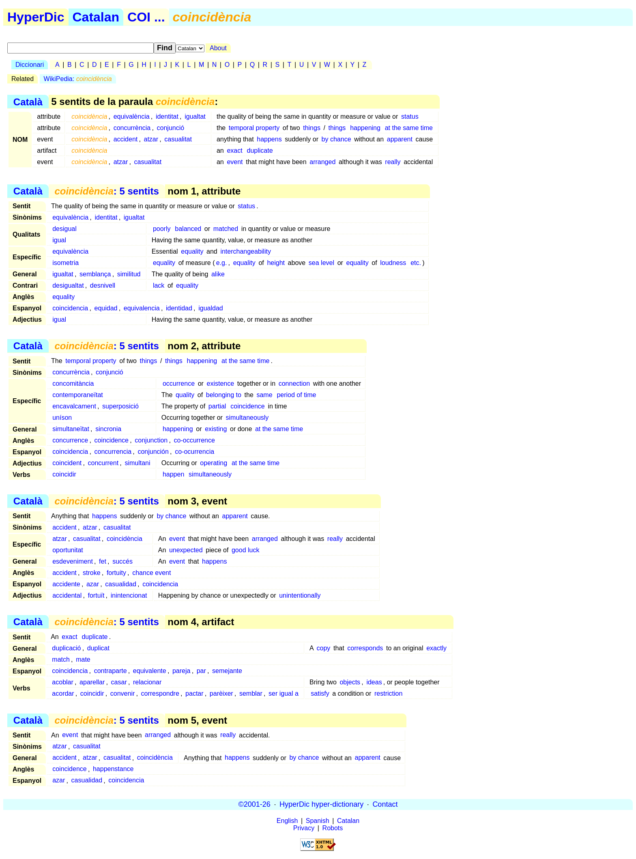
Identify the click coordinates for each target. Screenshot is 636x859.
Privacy (303, 828)
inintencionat (129, 595)
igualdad (210, 308)
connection (294, 383)
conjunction (151, 440)
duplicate (260, 150)
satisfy (320, 693)
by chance (336, 139)
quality (185, 394)
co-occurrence (194, 440)
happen (173, 474)
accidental (67, 595)
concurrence (70, 440)
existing (216, 428)
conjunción (153, 451)
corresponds (365, 648)
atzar (151, 139)
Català (28, 101)
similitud (129, 274)
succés (122, 561)
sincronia (108, 428)
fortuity (116, 572)
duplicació (66, 648)
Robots (332, 828)
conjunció (171, 127)
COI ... (146, 17)
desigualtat (68, 285)
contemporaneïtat (77, 394)
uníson (62, 417)
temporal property (254, 127)
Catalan (96, 17)
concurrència (132, 127)
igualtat (195, 116)
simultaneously (247, 417)
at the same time (409, 127)
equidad (106, 308)
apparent (400, 139)
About (218, 48)
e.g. (221, 262)
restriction (388, 693)
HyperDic (35, 17)
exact (234, 150)
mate (83, 659)
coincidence (247, 406)
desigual (64, 228)
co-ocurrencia (194, 451)
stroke (92, 572)
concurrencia (113, 451)
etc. (415, 262)
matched (225, 228)
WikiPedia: (78, 78)
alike (218, 274)
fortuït (96, 595)
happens (269, 139)
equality (192, 251)
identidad (179, 308)
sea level (321, 262)
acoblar (62, 682)
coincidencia (70, 308)
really (392, 161)
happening (365, 127)
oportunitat (67, 550)
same (264, 394)
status (410, 116)
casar (119, 682)
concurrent (103, 462)
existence (220, 383)
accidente (66, 584)
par (201, 670)
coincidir (64, 474)
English (287, 820)
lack (158, 285)
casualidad (120, 584)
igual (59, 240)
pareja (181, 670)
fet (102, 561)
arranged (322, 161)
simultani (137, 462)
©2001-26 (254, 804)
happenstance (113, 769)
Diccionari (29, 64)
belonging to (223, 394)
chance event (151, 572)
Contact (385, 804)
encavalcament (74, 406)
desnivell (102, 285)
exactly (436, 648)
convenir (122, 693)
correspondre (160, 693)
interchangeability (245, 251)
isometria (65, 262)
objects (349, 682)
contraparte (110, 670)
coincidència (124, 538)
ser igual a (284, 693)
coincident (67, 462)
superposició (120, 406)
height (276, 262)
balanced (188, 228)
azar (92, 584)
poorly (162, 228)
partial (217, 406)
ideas (374, 682)
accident (126, 139)
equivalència (132, 116)
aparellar (92, 682)
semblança (95, 274)
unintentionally (299, 595)
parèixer (221, 693)
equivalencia (142, 308)
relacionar (147, 682)
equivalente (149, 670)
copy (324, 648)
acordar (63, 693)
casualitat (178, 139)
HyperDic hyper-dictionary (321, 804)
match (61, 659)
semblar (250, 693)
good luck (246, 550)
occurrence (179, 383)
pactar (194, 693)
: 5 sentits (106, 191)
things (311, 127)
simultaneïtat (70, 428)
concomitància (73, 383)
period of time (296, 394)
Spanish (317, 820)
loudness (393, 262)
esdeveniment (72, 561)
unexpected (186, 550)
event (235, 161)
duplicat (98, 648)
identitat (167, 116)
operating (213, 462)
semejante (227, 670)
